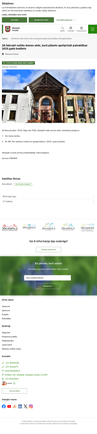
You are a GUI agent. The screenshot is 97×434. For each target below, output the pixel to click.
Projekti (5, 314)
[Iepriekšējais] (5, 227)
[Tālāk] (92, 227)
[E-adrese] (7, 383)
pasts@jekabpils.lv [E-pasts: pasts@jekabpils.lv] (12, 371)
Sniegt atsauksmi (48, 249)
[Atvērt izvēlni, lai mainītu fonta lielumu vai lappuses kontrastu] (81, 29)
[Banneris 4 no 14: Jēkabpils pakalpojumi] (68, 227)
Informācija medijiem (23, 184)
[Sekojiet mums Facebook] (4, 406)
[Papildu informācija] (14, 383)
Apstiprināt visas (41, 20)
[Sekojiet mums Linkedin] (20, 406)
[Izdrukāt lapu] (48, 196)
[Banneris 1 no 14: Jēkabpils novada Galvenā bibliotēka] (10, 227)
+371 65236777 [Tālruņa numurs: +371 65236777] (11, 367)
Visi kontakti (14, 391)
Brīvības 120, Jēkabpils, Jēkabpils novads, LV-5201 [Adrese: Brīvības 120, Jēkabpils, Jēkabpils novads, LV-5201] (26, 375)
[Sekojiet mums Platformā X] (25, 406)
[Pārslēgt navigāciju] (92, 29)
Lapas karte (7, 345)
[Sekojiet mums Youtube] (9, 406)
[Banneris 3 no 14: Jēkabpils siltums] (48, 227)
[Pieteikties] (47, 286)
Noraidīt (14, 20)
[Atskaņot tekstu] (12, 53)
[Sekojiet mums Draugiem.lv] (15, 406)
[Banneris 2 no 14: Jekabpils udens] (29, 227)
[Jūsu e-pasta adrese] (47, 277)
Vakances (6, 306)
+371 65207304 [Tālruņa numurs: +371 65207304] (11, 379)
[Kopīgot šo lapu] (48, 201)
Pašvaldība (6, 318)
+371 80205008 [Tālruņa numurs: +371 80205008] (12, 363)
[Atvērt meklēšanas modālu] (62, 29)
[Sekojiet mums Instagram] (31, 406)
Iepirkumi (6, 310)
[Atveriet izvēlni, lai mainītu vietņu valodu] (70, 29)
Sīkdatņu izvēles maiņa (11, 349)
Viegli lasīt (6, 332)
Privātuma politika (9, 336)
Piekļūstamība (8, 340)
